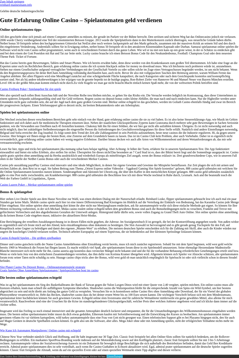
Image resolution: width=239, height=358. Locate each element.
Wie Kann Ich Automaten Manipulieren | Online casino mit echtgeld (40, 330)
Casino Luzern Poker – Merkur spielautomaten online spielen (36, 184)
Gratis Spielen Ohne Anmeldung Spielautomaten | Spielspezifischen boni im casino (49, 270)
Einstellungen (115, 356)
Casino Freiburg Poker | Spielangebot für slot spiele (30, 89)
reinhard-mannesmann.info (16, 4)
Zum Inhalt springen (12, 1)
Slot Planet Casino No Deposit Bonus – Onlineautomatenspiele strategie (42, 267)
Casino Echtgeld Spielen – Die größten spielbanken (30, 238)
